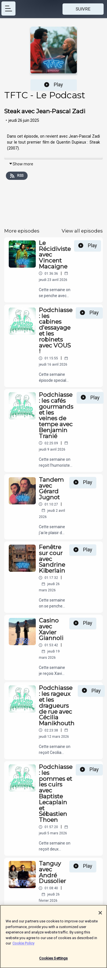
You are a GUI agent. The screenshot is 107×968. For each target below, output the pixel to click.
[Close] (100, 915)
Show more (21, 164)
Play (53, 85)
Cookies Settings (53, 961)
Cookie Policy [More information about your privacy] (23, 946)
